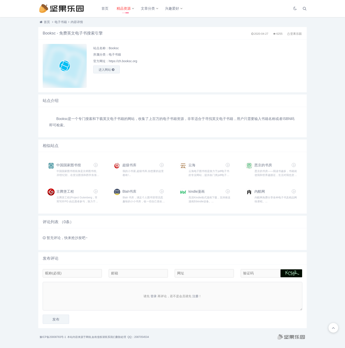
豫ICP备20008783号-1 (53, 337)
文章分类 (148, 8)
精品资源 (124, 8)
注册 (195, 296)
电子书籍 (61, 22)
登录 (153, 296)
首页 (104, 8)
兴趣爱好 (172, 8)
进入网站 (106, 69)
